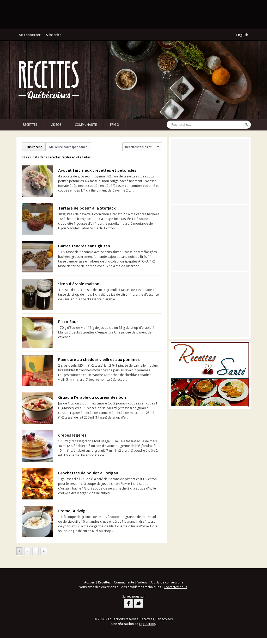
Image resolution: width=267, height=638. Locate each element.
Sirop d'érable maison (78, 283)
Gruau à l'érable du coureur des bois (92, 397)
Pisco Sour (68, 321)
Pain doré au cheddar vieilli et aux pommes (99, 359)
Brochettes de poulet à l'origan (88, 472)
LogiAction (147, 624)
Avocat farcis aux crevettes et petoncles (97, 170)
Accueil (89, 582)
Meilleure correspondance (68, 147)
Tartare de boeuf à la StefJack (87, 208)
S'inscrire (54, 34)
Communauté (86, 124)
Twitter (138, 603)
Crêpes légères (72, 435)
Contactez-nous (175, 587)
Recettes (30, 124)
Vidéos (56, 124)
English (242, 34)
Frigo (114, 124)
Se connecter (30, 34)
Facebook (128, 603)
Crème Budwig (72, 510)
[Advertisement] (133, 14)
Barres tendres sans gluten (84, 245)
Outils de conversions (167, 582)
